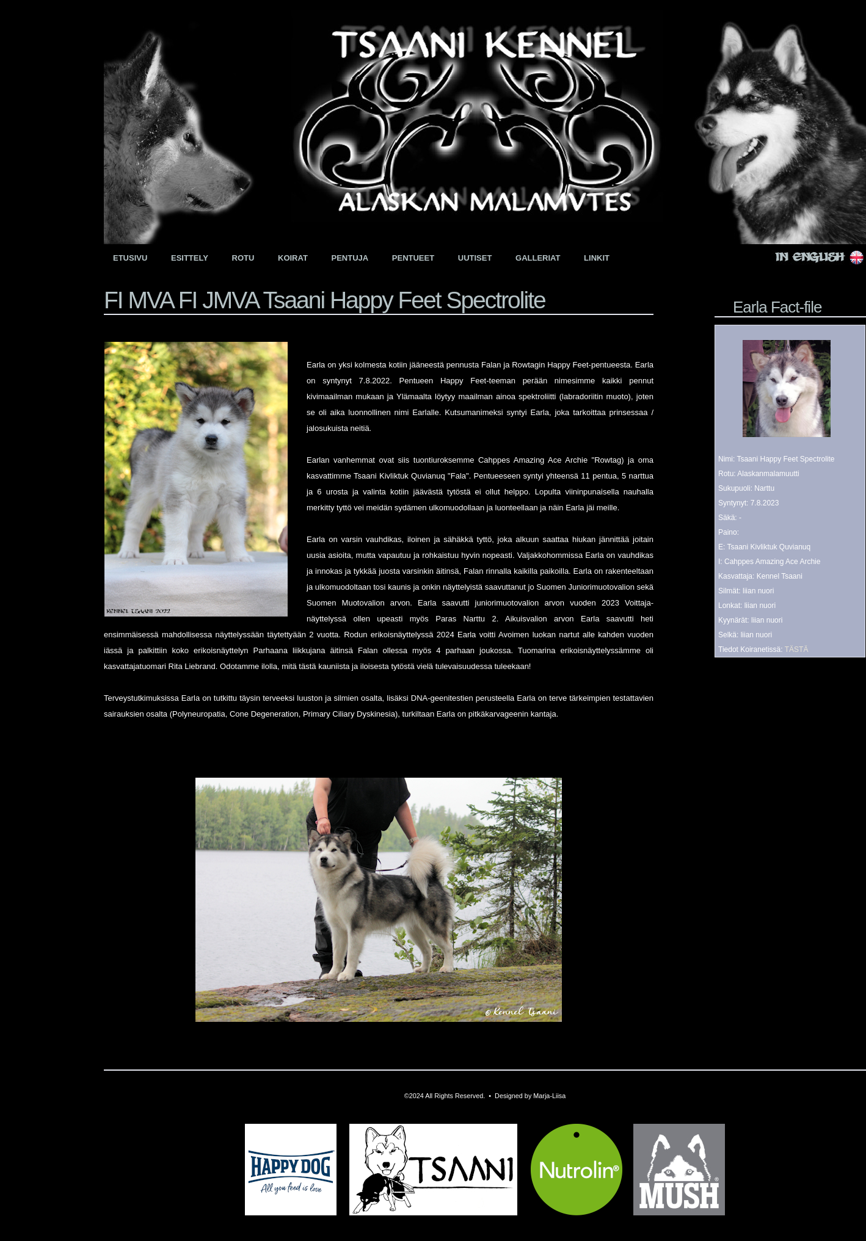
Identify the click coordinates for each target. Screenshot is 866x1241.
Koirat (293, 257)
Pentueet (413, 257)
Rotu (243, 257)
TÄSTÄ (797, 649)
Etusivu (130, 257)
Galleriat (537, 257)
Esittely (189, 257)
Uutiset (475, 257)
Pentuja (350, 257)
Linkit (596, 257)
